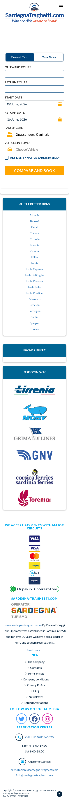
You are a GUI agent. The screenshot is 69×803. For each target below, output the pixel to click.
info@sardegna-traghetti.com (34, 775)
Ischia (34, 263)
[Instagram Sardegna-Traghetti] (47, 718)
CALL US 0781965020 (39, 737)
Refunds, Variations (36, 702)
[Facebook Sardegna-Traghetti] (34, 718)
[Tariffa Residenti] (6, 158)
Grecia (34, 251)
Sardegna (34, 311)
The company (36, 661)
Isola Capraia (34, 269)
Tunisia (34, 329)
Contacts (36, 667)
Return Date (15, 112)
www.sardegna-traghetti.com (23, 625)
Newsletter (36, 696)
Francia (34, 245)
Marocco (34, 299)
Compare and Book (34, 170)
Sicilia (34, 317)
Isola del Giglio (34, 275)
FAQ (36, 691)
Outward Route (18, 67)
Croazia (35, 239)
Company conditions (36, 679)
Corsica (34, 233)
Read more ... (35, 650)
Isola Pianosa (34, 281)
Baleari (34, 221)
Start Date (13, 97)
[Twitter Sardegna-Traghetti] (21, 718)
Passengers (14, 127)
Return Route (16, 82)
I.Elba (34, 257)
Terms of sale (36, 673)
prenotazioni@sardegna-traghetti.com (34, 769)
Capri (34, 227)
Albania (34, 215)
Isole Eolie (34, 287)
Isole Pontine (34, 293)
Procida (35, 305)
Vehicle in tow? (17, 142)
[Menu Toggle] (61, 7)
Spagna (34, 323)
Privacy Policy (36, 685)
